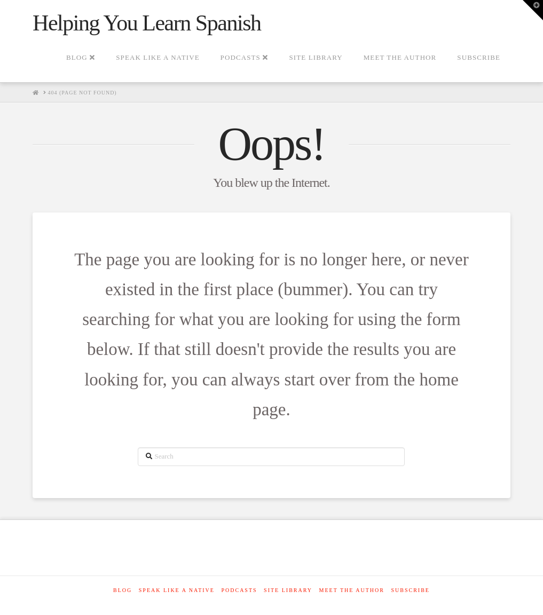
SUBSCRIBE (410, 590)
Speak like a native (177, 590)
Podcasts (239, 590)
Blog (122, 590)
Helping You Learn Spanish (147, 23)
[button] (533, 10)
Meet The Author (351, 590)
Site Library (288, 590)
